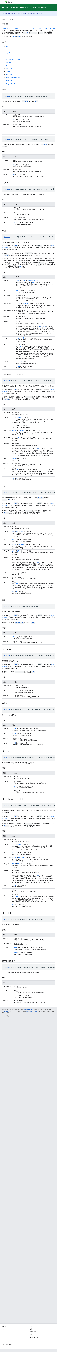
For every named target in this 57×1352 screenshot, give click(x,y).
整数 (14, 174)
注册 (39, 13)
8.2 (51, 28)
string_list (9, 81)
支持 (31, 1329)
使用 (18, 36)
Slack (31, 1334)
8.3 (48, 28)
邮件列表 (23, 13)
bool (7, 47)
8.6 (40, 28)
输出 (7, 65)
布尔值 (18, 303)
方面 (17, 361)
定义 (14, 36)
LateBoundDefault (33, 280)
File (50, 312)
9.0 (37, 28)
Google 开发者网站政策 (32, 1011)
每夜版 (33, 28)
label (7, 56)
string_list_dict (10, 84)
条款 (3, 1344)
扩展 (8, 19)
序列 (17, 174)
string (14, 119)
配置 (21, 346)
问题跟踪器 (33, 1331)
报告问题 (7, 28)
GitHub (4, 1331)
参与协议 (32, 13)
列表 (10, 500)
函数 (33, 282)
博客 (3, 1329)
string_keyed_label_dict (13, 77)
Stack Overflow (34, 1337)
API (12, 19)
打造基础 (4, 13)
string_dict (9, 74)
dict (13, 417)
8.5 (43, 28)
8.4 (46, 28)
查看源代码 (19, 28)
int (6, 50)
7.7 (54, 28)
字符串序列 (25, 303)
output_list (9, 68)
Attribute (7, 96)
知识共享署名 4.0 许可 (28, 1009)
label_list (8, 62)
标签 (17, 280)
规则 (20, 267)
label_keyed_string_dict (13, 59)
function (19, 417)
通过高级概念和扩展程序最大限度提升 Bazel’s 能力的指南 (24, 7)
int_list (8, 53)
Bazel (3, 19)
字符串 (8, 71)
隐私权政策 (9, 1344)
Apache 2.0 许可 (6, 1011)
